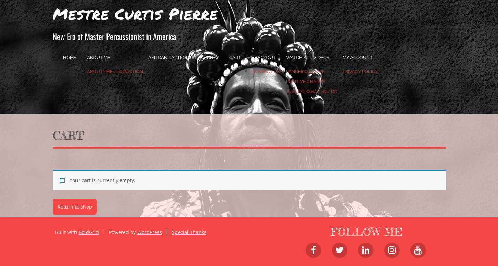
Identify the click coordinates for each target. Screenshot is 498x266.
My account (358, 57)
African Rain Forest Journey (183, 57)
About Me (98, 57)
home (70, 57)
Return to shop (75, 206)
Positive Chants (305, 81)
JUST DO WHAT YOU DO (311, 91)
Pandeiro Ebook (305, 71)
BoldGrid (89, 232)
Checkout (263, 57)
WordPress (149, 232)
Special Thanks (189, 232)
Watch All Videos (307, 57)
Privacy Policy (360, 71)
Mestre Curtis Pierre (135, 13)
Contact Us (265, 71)
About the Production (115, 71)
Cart (235, 57)
